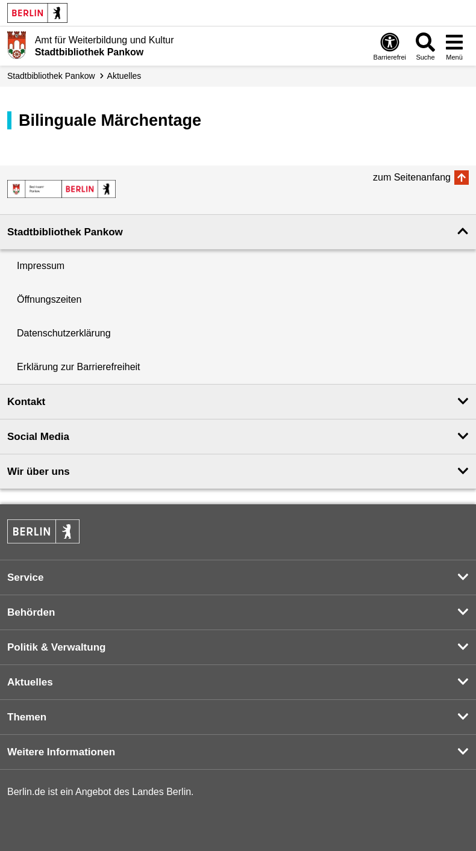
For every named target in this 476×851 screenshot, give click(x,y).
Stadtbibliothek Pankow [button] (65, 232)
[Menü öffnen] (454, 46)
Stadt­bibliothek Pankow (51, 76)
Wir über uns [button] (38, 471)
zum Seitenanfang (412, 177)
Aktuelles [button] (30, 682)
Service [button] (25, 577)
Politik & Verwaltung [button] (56, 647)
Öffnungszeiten (49, 299)
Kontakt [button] (26, 401)
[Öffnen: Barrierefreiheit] (390, 46)
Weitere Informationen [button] (61, 752)
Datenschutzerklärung (64, 333)
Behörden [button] (31, 612)
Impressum (40, 266)
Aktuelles (124, 76)
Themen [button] (26, 717)
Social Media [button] (38, 436)
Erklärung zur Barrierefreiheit (78, 367)
